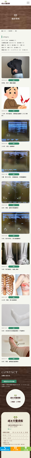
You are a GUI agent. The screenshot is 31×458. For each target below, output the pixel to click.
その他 (25, 50)
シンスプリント (16, 50)
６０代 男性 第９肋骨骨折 (9, 300)
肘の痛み (17, 47)
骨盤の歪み (6, 50)
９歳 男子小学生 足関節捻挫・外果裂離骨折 (14, 177)
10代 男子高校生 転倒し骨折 (10, 269)
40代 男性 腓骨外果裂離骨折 (10, 208)
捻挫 (4, 47)
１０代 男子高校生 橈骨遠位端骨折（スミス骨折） (14, 114)
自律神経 (13, 40)
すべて (5, 40)
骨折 (10, 47)
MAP (9, 429)
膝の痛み (21, 43)
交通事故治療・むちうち (9, 43)
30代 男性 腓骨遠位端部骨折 (10, 361)
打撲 (22, 45)
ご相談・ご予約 (15, 399)
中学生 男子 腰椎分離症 (9, 83)
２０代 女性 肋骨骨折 (8, 146)
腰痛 (4, 45)
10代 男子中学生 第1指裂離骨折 (11, 238)
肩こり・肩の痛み (13, 45)
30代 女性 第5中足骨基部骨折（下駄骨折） (13, 331)
